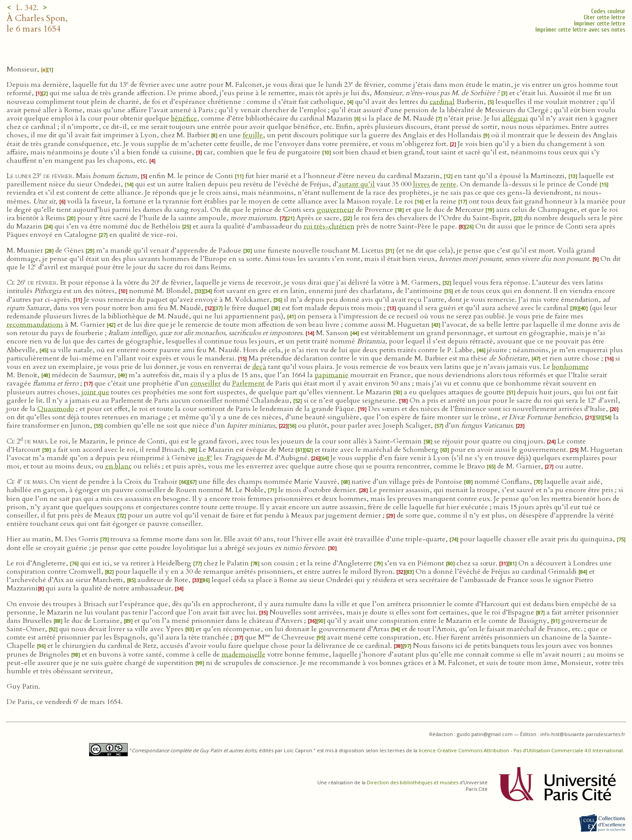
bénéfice (184, 118)
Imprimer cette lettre (599, 23)
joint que (95, 392)
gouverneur (335, 209)
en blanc (118, 466)
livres (421, 184)
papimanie (331, 375)
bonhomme (570, 367)
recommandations (35, 324)
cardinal (442, 102)
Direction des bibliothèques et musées (412, 782)
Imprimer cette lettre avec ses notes (580, 29)
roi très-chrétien (329, 226)
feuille (253, 135)
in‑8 (205, 458)
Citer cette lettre (604, 17)
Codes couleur (608, 11)
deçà (259, 367)
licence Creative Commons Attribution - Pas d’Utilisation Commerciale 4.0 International (521, 750)
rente (448, 184)
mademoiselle (244, 654)
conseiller (205, 383)
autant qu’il (356, 184)
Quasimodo (55, 409)
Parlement (248, 383)
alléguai (515, 118)
